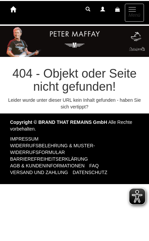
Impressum (24, 139)
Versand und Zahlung (39, 172)
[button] (88, 9)
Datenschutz (90, 172)
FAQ (94, 165)
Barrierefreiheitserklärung (49, 159)
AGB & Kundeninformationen (47, 165)
